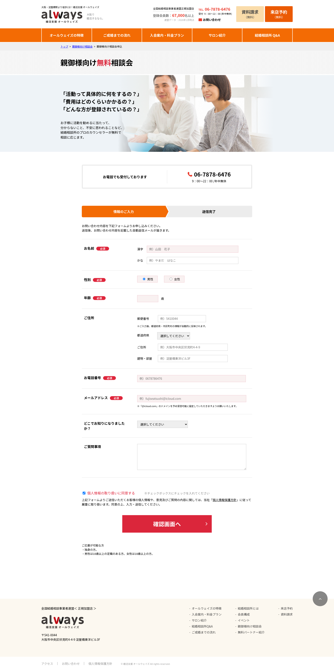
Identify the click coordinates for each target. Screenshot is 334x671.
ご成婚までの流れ (116, 35)
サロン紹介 (217, 35)
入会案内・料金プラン (167, 35)
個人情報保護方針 (224, 500)
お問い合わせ (212, 19)
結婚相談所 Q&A (267, 35)
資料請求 (287, 614)
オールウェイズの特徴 (67, 35)
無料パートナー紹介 (251, 632)
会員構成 (244, 614)
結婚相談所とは (248, 608)
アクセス (47, 663)
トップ (64, 46)
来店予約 (287, 608)
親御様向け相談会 (82, 46)
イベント (244, 620)
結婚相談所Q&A (202, 626)
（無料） (250, 14)
